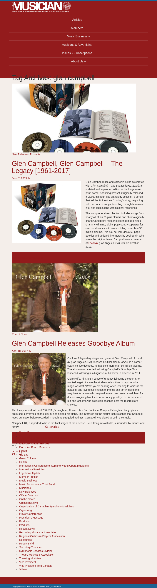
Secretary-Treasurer (30, 547)
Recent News (19, 334)
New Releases (20, 154)
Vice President (27, 562)
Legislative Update (30, 473)
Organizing (25, 510)
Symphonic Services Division (36, 550)
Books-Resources (29, 432)
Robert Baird (26, 543)
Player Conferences (30, 513)
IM (29, 178)
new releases (35, 257)
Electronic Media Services (34, 443)
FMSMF (24, 450)
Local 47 (93, 243)
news (64, 437)
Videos (23, 569)
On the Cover (27, 499)
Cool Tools (25, 436)
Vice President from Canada (35, 565)
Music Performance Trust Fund (37, 484)
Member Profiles (28, 476)
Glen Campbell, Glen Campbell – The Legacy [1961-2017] (67, 167)
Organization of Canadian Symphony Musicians (46, 506)
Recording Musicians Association (38, 532)
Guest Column (27, 458)
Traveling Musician (30, 558)
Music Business (28, 480)
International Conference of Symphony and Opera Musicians (54, 465)
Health (23, 462)
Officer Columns (28, 495)
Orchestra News (28, 502)
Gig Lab (23, 454)
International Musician (31, 469)
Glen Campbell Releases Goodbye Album (73, 343)
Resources (25, 539)
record (84, 437)
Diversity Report (28, 439)
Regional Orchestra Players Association (42, 536)
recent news (74, 437)
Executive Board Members (34, 447)
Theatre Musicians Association (36, 554)
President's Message (31, 517)
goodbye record (52, 437)
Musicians (25, 487)
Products (35, 154)
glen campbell (20, 257)
